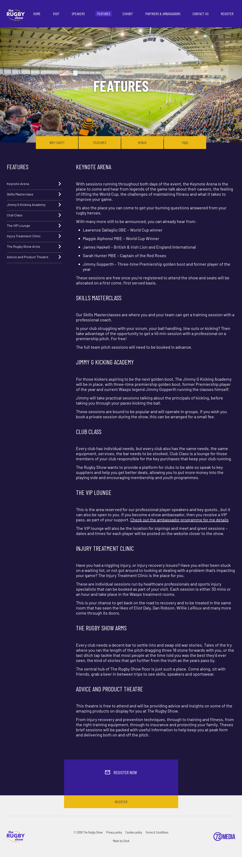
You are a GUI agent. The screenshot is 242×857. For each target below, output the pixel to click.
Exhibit (127, 13)
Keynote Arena (34, 183)
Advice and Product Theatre (34, 256)
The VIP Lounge (34, 225)
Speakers (78, 13)
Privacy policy (114, 832)
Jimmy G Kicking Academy (34, 204)
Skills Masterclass (34, 194)
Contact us (200, 13)
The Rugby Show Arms (34, 246)
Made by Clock (121, 841)
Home (37, 13)
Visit (56, 13)
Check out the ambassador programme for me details (179, 519)
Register (227, 13)
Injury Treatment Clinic (34, 236)
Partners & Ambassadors (162, 13)
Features (103, 13)
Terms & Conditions (157, 832)
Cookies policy (133, 832)
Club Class (34, 215)
